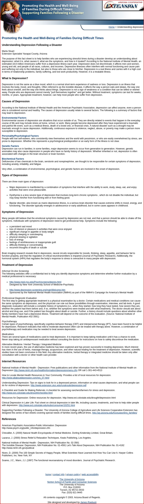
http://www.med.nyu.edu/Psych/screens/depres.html (35, 282)
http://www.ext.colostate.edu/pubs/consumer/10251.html (47, 405)
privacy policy (73, 474)
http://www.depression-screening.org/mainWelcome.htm (37, 290)
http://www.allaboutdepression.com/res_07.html (25, 378)
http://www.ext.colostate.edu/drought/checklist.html (27, 393)
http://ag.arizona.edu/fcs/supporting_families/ (114, 413)
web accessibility (90, 474)
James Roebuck (88, 502)
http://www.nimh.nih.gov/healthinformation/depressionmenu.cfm (45, 370)
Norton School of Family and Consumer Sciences (72, 482)
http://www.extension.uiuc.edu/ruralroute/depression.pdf (59, 385)
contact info (58, 474)
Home (112, 27)
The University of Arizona (71, 479)
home (48, 474)
